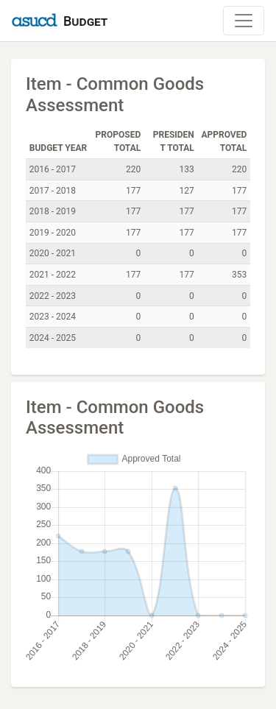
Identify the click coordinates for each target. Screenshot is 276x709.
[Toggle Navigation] (243, 20)
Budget (85, 21)
